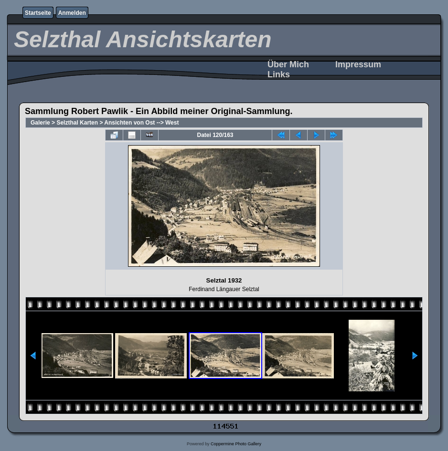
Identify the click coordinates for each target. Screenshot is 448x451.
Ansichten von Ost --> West (141, 122)
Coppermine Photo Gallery (236, 443)
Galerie (40, 122)
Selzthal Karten (77, 122)
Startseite (38, 13)
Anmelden (72, 13)
